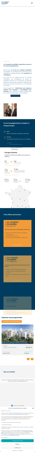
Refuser (18, 444)
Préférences (17, 447)
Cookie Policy (14, 450)
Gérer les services (4, 437)
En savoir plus (15, 95)
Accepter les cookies (17, 440)
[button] (33, 408)
